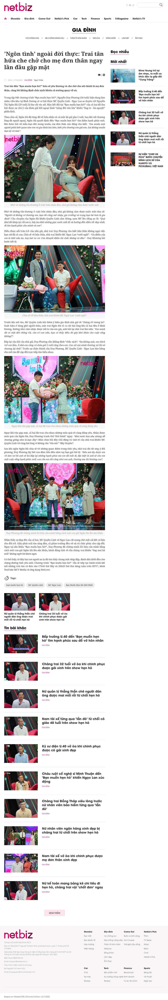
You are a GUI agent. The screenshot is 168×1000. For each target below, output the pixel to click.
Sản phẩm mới (110, 972)
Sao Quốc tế (89, 940)
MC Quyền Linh (35, 585)
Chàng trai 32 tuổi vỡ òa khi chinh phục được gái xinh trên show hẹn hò (53, 616)
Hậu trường (89, 944)
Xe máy (87, 976)
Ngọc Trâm (38, 80)
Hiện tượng (89, 948)
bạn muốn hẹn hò (14, 585)
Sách (146, 948)
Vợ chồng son (32, 38)
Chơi (146, 952)
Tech (84, 18)
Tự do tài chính (130, 980)
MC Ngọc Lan (54, 585)
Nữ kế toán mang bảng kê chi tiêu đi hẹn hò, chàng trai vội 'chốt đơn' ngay (72, 885)
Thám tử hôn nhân (78, 38)
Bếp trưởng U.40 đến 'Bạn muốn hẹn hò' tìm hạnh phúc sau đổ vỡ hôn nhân (72, 638)
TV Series (147, 940)
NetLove (96, 38)
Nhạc (146, 944)
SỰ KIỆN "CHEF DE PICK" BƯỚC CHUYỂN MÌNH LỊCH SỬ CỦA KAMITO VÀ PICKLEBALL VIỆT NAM (151, 160)
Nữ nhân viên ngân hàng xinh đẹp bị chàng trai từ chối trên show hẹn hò (71, 830)
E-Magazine (121, 18)
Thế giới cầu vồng (132, 944)
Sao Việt (87, 936)
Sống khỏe (111, 38)
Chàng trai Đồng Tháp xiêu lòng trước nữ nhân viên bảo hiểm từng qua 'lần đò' (72, 805)
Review (87, 980)
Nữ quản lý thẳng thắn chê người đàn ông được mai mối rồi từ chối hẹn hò (19, 616)
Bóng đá (148, 972)
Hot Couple (129, 940)
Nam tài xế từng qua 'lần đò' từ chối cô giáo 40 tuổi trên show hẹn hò (73, 720)
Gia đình (29, 18)
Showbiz (15, 18)
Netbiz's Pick (62, 18)
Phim (146, 936)
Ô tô (86, 972)
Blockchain (129, 972)
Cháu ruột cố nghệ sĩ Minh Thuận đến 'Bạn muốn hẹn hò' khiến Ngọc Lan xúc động (73, 777)
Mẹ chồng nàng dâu (54, 38)
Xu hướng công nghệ (113, 976)
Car (75, 18)
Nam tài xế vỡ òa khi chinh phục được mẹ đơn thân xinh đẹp (72, 857)
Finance (95, 18)
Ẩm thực (139, 38)
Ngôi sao (148, 980)
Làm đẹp (125, 38)
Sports (107, 18)
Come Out (44, 18)
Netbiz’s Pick (149, 957)
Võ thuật (148, 976)
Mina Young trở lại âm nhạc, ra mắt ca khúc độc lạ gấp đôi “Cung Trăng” (150, 75)
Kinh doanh (129, 976)
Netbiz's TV (139, 18)
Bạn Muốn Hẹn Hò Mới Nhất (79, 585)
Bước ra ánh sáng (132, 936)
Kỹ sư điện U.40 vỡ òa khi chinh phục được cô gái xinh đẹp (71, 748)
